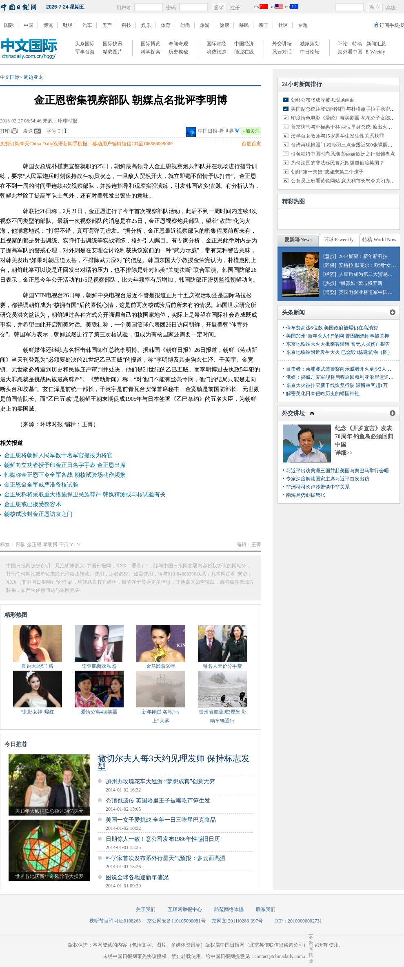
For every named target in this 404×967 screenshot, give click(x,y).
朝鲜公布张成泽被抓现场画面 (323, 100)
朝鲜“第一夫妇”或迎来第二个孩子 (327, 172)
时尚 (185, 25)
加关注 (251, 131)
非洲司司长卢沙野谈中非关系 (318, 487)
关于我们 (145, 909)
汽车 (87, 25)
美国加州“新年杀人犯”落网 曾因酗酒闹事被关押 (338, 336)
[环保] (329, 265)
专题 (303, 25)
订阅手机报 (392, 25)
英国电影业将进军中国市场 (368, 292)
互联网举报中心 (185, 909)
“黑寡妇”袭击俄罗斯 (360, 283)
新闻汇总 (376, 44)
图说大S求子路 (38, 666)
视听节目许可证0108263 (115, 921)
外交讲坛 (282, 44)
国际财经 (216, 44)
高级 (391, 8)
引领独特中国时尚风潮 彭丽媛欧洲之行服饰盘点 (343, 154)
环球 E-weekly (339, 239)
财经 (68, 25)
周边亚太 (33, 77)
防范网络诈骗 (229, 909)
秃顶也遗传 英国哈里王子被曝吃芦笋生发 (158, 801)
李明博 (50, 544)
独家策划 (310, 44)
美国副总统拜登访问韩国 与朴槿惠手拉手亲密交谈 (345, 109)
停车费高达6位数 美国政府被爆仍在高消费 (332, 328)
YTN (75, 544)
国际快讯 (112, 44)
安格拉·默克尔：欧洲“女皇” (368, 265)
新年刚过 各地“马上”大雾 (161, 716)
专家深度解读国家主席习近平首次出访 (327, 479)
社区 (283, 25)
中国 (28, 25)
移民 (244, 25)
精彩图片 (112, 52)
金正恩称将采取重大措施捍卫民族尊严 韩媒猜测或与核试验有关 (85, 494)
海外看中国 (350, 52)
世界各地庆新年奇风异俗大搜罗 (49, 876)
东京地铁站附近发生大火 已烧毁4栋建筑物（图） (339, 352)
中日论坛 (310, 52)
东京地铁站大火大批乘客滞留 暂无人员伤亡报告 (338, 344)
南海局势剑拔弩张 (305, 495)
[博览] (329, 292)
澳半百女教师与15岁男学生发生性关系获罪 (337, 136)
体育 (166, 25)
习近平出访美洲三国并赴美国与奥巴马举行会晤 (337, 470)
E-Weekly (375, 52)
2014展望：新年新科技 (363, 256)
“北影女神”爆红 (38, 712)
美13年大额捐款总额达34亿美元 (49, 811)
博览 (48, 25)
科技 (126, 25)
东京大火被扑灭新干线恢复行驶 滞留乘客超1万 (337, 385)
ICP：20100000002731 (298, 921)
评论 (343, 44)
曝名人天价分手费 (222, 666)
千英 (64, 544)
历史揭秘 (178, 52)
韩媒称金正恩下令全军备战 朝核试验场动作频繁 (65, 475)
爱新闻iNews (298, 239)
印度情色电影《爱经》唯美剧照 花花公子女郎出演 (345, 118)
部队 (21, 544)
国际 (9, 25)
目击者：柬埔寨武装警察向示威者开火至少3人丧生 (341, 369)
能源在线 (244, 52)
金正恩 (34, 544)
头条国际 (85, 44)
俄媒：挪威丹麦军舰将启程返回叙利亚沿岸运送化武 (342, 377)
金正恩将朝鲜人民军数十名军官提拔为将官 (58, 455)
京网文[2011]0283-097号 (237, 921)
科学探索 (150, 52)
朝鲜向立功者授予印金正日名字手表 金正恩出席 (65, 465)
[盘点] (329, 256)
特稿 (357, 44)
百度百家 (251, 144)
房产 (107, 25)
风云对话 (282, 52)
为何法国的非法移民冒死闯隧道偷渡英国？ (337, 163)
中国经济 (244, 44)
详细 (344, 453)
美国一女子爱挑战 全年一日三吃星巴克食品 (161, 820)
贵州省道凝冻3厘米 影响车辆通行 (222, 716)
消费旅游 (216, 52)
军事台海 (85, 52)
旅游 (205, 25)
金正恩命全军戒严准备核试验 (41, 485)
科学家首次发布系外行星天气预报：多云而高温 (166, 858)
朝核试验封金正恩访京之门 (38, 514)
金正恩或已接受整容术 (32, 504)
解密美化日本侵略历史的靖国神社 (323, 393)
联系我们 (265, 909)
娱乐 (146, 25)
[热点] (329, 283)
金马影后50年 (160, 666)
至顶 (310, 948)
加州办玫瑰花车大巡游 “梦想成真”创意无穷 (160, 781)
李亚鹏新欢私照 (99, 666)
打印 (5, 131)
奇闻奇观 (178, 44)
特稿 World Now (379, 239)
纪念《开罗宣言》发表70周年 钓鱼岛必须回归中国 (364, 436)
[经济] (329, 274)
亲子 (264, 25)
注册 (235, 8)
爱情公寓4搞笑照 (99, 712)
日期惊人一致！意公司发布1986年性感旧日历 (163, 839)
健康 (224, 25)
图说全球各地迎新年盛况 (137, 877)
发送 (28, 131)
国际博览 (150, 44)
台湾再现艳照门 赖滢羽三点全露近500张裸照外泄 (344, 145)
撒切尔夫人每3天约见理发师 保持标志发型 (174, 762)
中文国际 (10, 77)
